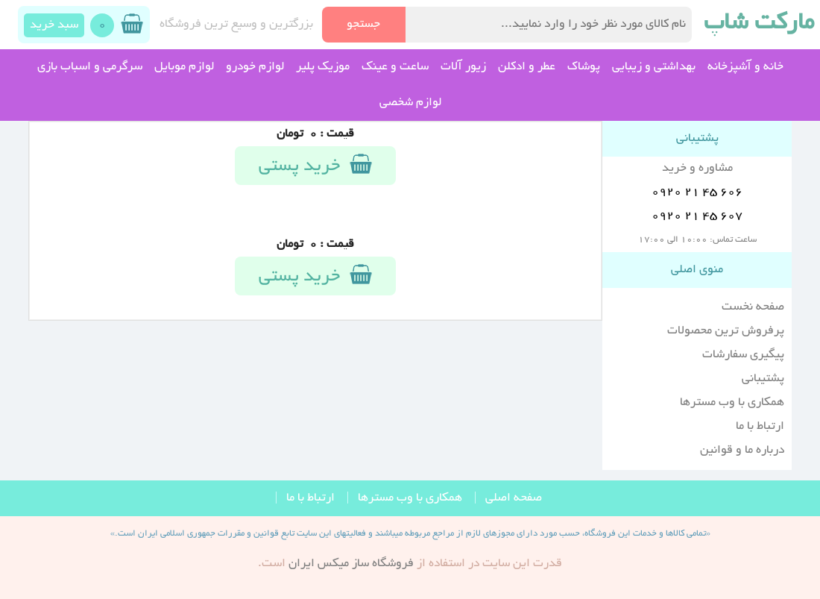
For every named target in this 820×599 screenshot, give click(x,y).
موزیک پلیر (323, 67)
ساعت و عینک (395, 67)
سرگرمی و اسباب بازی (89, 67)
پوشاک (583, 67)
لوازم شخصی (410, 103)
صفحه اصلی (513, 498)
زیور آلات (463, 67)
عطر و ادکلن (526, 67)
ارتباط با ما (760, 427)
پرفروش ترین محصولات (725, 331)
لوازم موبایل (184, 67)
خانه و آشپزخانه (745, 67)
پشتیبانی (763, 379)
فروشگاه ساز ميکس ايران (351, 564)
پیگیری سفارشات (743, 355)
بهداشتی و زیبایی (654, 67)
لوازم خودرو (255, 67)
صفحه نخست (753, 307)
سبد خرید (54, 25)
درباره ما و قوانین (742, 451)
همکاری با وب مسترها (732, 403)
